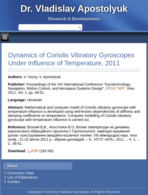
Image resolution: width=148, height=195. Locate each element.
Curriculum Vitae (20, 173)
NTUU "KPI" (115, 88)
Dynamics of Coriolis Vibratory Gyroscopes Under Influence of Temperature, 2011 (71, 59)
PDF (32, 151)
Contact (13, 182)
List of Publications (22, 177)
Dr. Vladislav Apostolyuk (74, 8)
